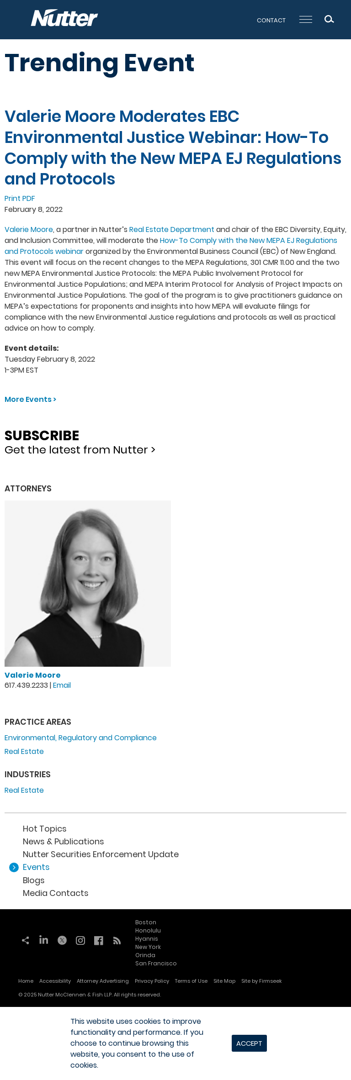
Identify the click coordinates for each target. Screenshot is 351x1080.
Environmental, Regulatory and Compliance (81, 737)
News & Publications (63, 841)
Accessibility (55, 981)
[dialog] (175, 1043)
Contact (271, 20)
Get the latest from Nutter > (175, 439)
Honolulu (148, 930)
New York (148, 947)
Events (36, 867)
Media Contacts (56, 893)
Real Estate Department (171, 229)
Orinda (145, 955)
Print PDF (20, 198)
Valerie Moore (29, 229)
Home (25, 981)
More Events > (30, 399)
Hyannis (146, 939)
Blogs (34, 880)
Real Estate (24, 751)
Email (62, 685)
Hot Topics (45, 828)
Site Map (224, 981)
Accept (249, 1043)
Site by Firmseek (261, 981)
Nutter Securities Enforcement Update (101, 854)
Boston (145, 922)
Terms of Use (191, 981)
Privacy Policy (152, 981)
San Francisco (156, 963)
